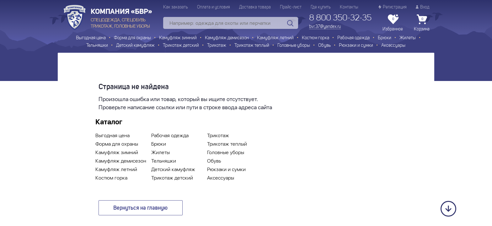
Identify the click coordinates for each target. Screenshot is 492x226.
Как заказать (175, 7)
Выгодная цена (91, 38)
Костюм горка (315, 38)
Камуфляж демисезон (227, 38)
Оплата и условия (213, 7)
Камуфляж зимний (178, 38)
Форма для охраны (132, 38)
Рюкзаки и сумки (356, 45)
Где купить (321, 7)
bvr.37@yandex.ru (325, 26)
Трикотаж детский (181, 45)
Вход (423, 7)
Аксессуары (393, 45)
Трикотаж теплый (251, 45)
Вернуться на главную (140, 208)
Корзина (422, 22)
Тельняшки (97, 45)
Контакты (349, 7)
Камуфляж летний (275, 38)
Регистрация (392, 7)
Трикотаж (216, 45)
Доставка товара (255, 7)
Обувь (324, 45)
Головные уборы (293, 45)
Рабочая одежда (353, 38)
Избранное (392, 22)
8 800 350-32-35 (340, 18)
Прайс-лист (291, 7)
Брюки (384, 38)
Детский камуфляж (135, 45)
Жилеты (407, 38)
